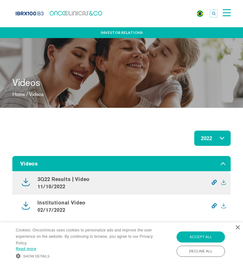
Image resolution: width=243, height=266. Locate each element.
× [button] (237, 227)
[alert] (121, 244)
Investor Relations (122, 32)
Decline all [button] (200, 251)
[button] (84, 255)
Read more (26, 249)
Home (18, 94)
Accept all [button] (201, 237)
